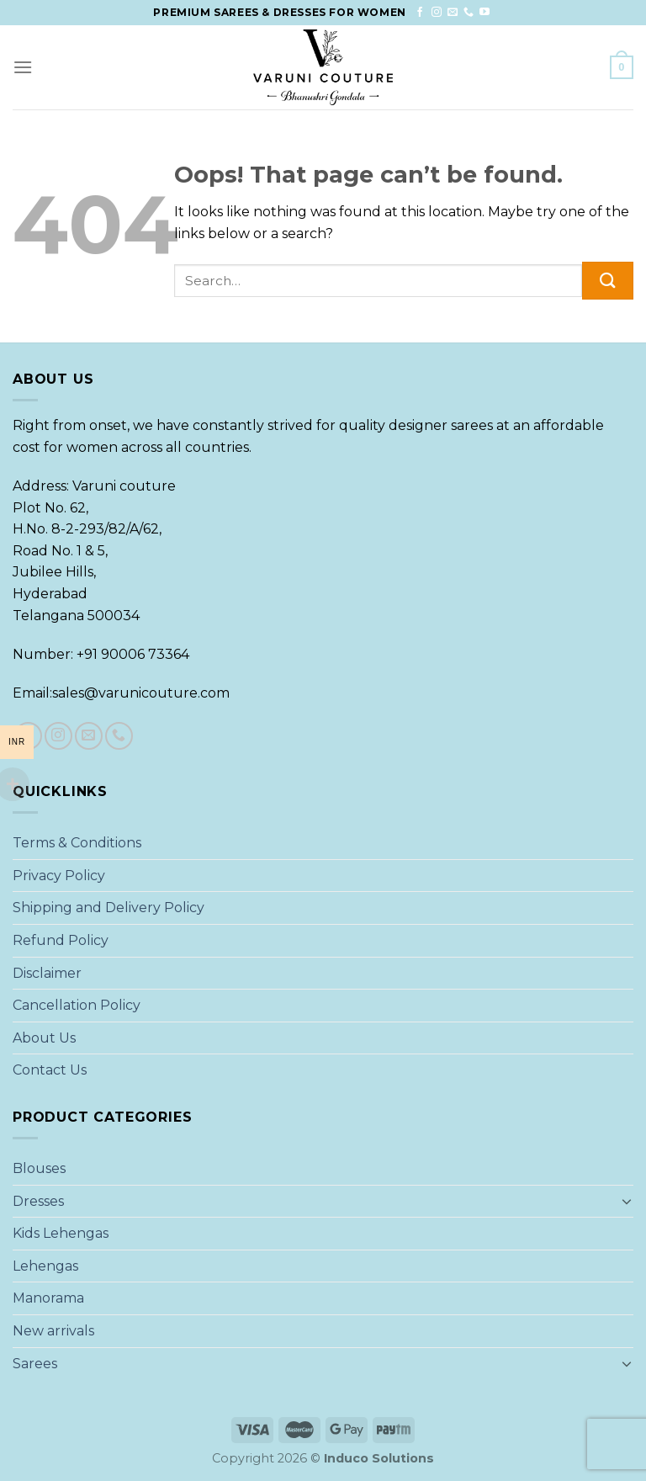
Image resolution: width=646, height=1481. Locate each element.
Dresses (38, 1201)
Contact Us (50, 1070)
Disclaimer (47, 973)
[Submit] (607, 281)
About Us (44, 1038)
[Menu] (23, 67)
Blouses (39, 1168)
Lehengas (45, 1266)
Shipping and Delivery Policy (108, 908)
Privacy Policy (59, 876)
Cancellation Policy (76, 1005)
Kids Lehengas (61, 1233)
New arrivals (53, 1331)
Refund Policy (61, 940)
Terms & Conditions (77, 843)
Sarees (35, 1364)
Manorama (48, 1298)
